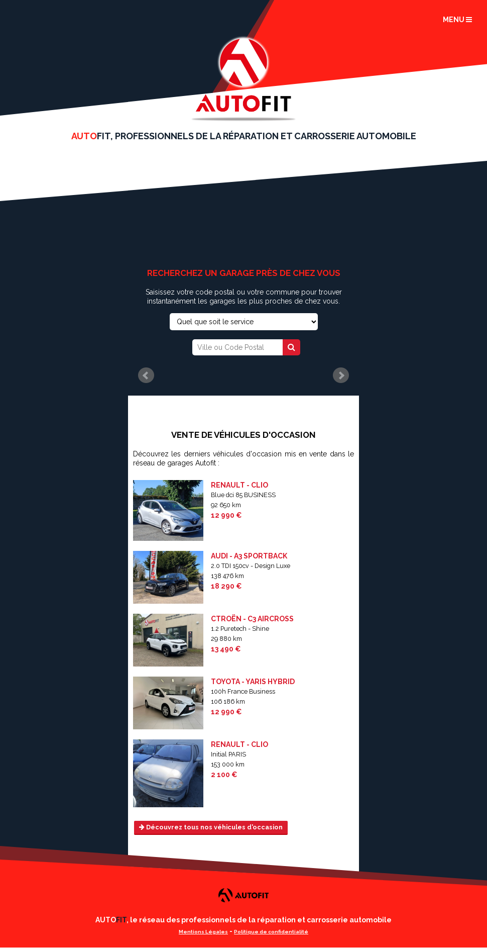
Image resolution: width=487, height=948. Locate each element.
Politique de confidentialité (271, 931)
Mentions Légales (203, 931)
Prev (146, 375)
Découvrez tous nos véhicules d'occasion (211, 827)
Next (341, 375)
